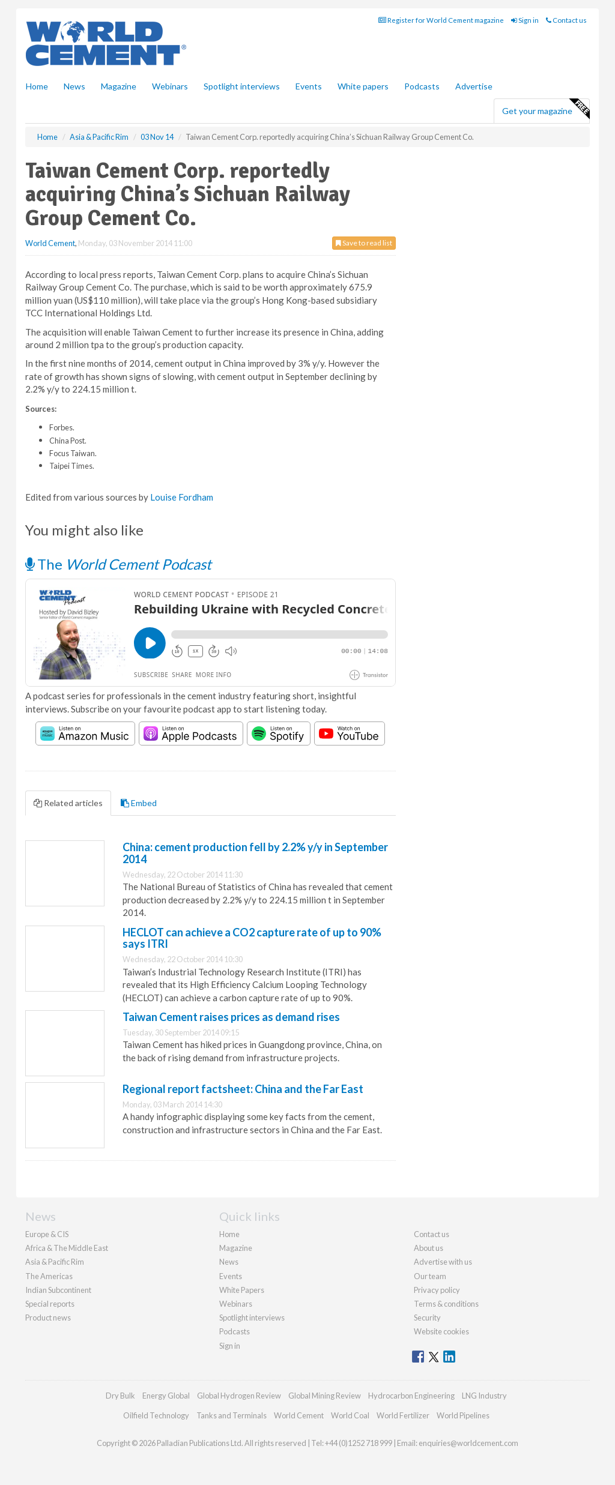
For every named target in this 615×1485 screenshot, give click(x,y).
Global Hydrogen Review (239, 1395)
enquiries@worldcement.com (468, 1443)
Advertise (473, 86)
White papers (363, 86)
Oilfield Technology (156, 1415)
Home (37, 86)
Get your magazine (545, 109)
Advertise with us (443, 1262)
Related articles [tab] (68, 803)
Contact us (566, 20)
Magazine (118, 86)
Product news (48, 1317)
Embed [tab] (139, 803)
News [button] (74, 86)
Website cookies (441, 1331)
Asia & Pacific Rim (54, 1262)
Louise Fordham (181, 497)
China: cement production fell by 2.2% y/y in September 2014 (255, 853)
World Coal (350, 1415)
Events (308, 86)
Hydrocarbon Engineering (411, 1395)
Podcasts (422, 86)
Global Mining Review (324, 1395)
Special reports (49, 1304)
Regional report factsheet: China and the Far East (243, 1088)
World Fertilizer (403, 1415)
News (228, 1262)
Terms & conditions (446, 1304)
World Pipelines (463, 1415)
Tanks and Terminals (231, 1415)
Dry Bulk (120, 1395)
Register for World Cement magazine (441, 20)
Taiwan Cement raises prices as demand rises (231, 1016)
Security (427, 1317)
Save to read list (364, 242)
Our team (430, 1276)
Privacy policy (437, 1290)
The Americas (49, 1276)
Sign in (525, 20)
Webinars (170, 86)
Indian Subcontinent (58, 1290)
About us (428, 1248)
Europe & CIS (46, 1234)
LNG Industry (484, 1395)
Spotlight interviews (242, 86)
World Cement (50, 243)
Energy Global (166, 1395)
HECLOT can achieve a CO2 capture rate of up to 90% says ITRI (252, 938)
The (118, 564)
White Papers (241, 1290)
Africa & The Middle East (66, 1248)
